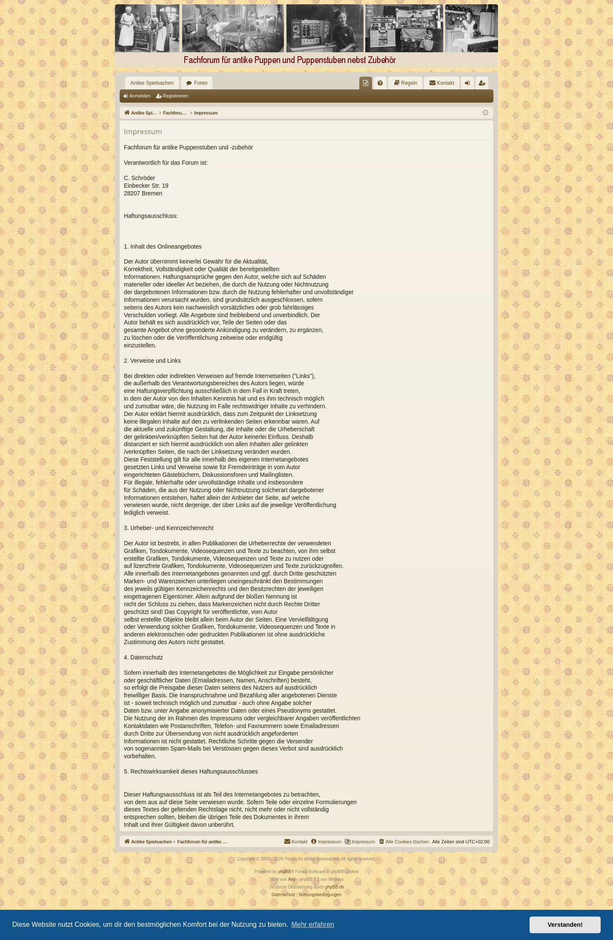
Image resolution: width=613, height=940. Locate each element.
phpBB (284, 871)
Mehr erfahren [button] (312, 924)
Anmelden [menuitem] (469, 84)
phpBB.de (334, 887)
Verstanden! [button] (565, 924)
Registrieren (175, 95)
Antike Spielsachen (152, 83)
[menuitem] (365, 83)
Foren (200, 83)
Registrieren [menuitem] (483, 84)
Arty (292, 879)
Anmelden (140, 95)
